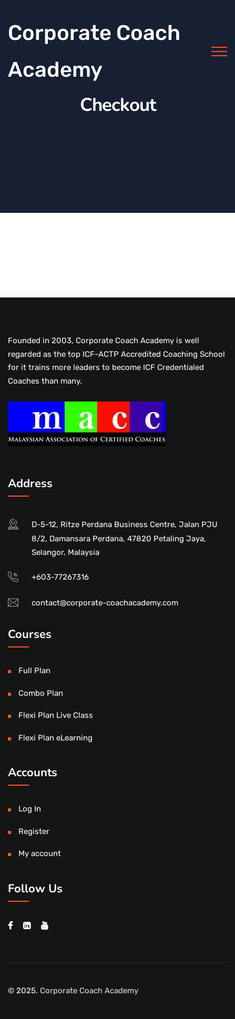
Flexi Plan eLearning (55, 738)
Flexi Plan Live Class (55, 715)
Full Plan (34, 670)
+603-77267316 (60, 577)
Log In (29, 809)
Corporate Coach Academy (94, 51)
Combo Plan (40, 693)
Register (33, 831)
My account (39, 853)
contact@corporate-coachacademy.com (105, 603)
